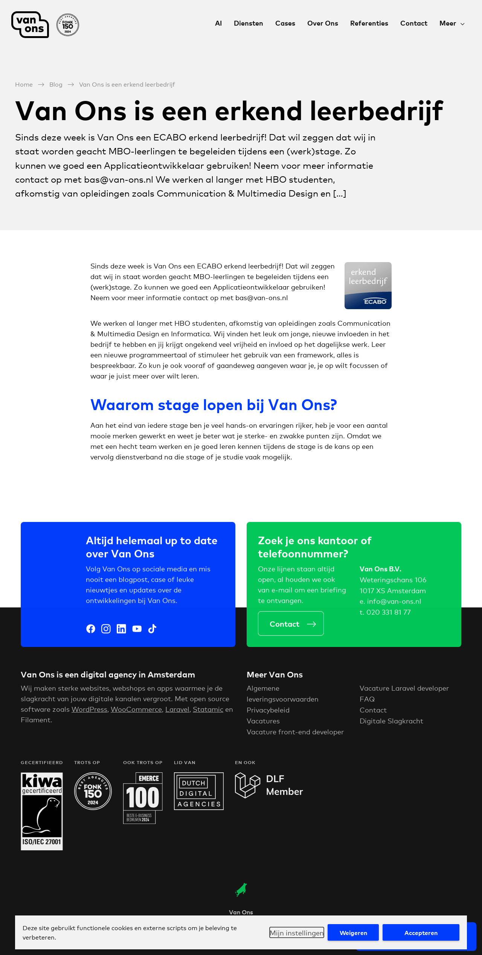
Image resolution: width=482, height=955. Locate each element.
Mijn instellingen (297, 932)
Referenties (369, 22)
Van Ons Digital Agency (45, 24)
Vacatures (263, 722)
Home (24, 83)
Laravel (177, 711)
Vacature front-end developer (295, 733)
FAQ (367, 701)
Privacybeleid (268, 712)
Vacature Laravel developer (404, 690)
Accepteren (421, 932)
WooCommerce (136, 711)
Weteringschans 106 (393, 580)
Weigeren (353, 932)
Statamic (208, 711)
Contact (413, 22)
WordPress (89, 711)
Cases (285, 22)
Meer (447, 22)
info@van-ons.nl (394, 602)
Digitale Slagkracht (391, 722)
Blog (56, 83)
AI (218, 22)
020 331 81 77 (388, 613)
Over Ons (322, 22)
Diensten (248, 22)
